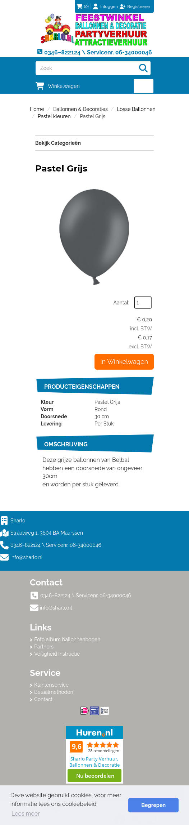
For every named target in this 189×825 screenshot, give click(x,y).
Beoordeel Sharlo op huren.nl (94, 755)
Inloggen (109, 6)
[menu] (143, 86)
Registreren (138, 6)
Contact (43, 699)
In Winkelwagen (124, 361)
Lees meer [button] (25, 813)
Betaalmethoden (53, 692)
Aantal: (121, 303)
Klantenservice (51, 685)
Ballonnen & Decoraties (80, 109)
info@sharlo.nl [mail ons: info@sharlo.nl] (56, 608)
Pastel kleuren (54, 116)
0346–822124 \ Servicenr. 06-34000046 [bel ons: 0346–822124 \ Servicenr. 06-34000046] (85, 595)
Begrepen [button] (153, 805)
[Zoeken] (143, 68)
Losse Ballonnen (136, 109)
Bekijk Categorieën (94, 142)
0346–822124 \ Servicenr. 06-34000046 (50, 545)
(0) (83, 6)
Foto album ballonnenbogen (67, 639)
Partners (44, 647)
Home (37, 109)
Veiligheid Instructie (57, 654)
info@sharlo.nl (26, 557)
